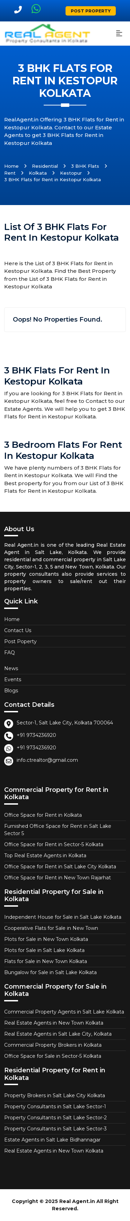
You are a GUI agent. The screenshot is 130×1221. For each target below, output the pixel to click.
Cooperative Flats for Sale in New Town (51, 928)
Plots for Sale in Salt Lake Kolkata (44, 950)
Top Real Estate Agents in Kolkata (45, 855)
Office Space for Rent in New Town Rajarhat (57, 878)
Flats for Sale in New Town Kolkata (45, 961)
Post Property (91, 10)
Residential (45, 166)
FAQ (9, 652)
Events (12, 679)
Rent (10, 173)
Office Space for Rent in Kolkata (43, 815)
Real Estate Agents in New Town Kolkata (53, 1023)
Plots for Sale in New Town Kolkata (46, 939)
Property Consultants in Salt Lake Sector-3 (55, 1129)
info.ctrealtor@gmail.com (47, 760)
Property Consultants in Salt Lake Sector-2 (55, 1117)
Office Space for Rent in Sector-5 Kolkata (53, 844)
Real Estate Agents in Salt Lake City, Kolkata (58, 1034)
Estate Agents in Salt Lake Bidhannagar (52, 1140)
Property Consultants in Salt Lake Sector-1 (55, 1106)
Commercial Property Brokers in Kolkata (53, 1045)
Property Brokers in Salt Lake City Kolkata (54, 1095)
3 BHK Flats (85, 166)
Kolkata (38, 173)
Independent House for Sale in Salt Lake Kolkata (62, 917)
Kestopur (71, 173)
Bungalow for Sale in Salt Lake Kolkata (50, 972)
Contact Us (17, 630)
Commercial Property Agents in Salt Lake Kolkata (64, 1012)
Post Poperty (20, 641)
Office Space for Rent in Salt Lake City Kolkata (60, 866)
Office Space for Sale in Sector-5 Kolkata (52, 1056)
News (11, 668)
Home (11, 166)
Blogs (11, 690)
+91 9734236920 (36, 735)
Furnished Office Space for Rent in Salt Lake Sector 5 (57, 829)
